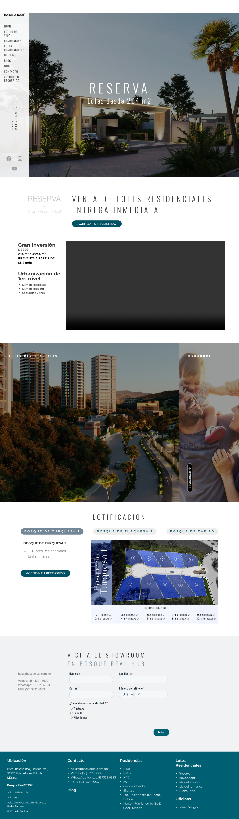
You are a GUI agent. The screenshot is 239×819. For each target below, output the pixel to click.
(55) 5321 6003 (89, 782)
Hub (7, 66)
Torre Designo (189, 807)
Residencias (13, 41)
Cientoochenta (134, 786)
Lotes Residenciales (14, 48)
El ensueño (187, 791)
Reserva (184, 773)
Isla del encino (189, 782)
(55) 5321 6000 (91, 773)
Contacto (11, 71)
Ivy (125, 782)
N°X (126, 777)
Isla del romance (191, 786)
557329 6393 (107, 777)
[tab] (52, 531)
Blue (126, 769)
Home (8, 26)
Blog (7, 60)
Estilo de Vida (10, 33)
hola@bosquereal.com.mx (90, 769)
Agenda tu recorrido (11, 79)
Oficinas (10, 55)
